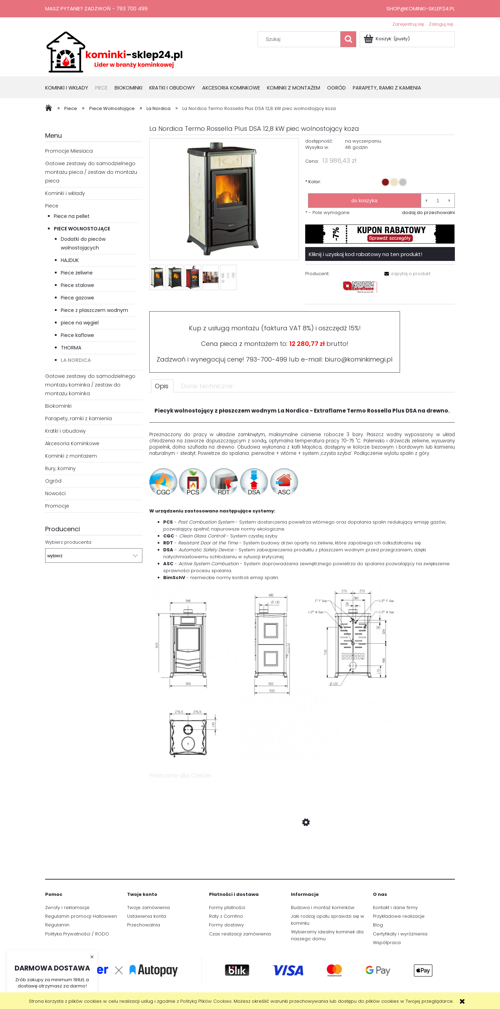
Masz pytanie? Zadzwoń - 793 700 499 (96, 8)
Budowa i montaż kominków (323, 907)
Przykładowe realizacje (399, 916)
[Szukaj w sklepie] (301, 39)
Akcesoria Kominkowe (72, 443)
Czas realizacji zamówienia (240, 934)
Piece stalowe (77, 285)
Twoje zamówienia (148, 907)
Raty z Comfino (226, 916)
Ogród (53, 480)
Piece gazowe (77, 297)
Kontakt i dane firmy (395, 907)
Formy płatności (227, 907)
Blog (378, 925)
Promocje (57, 505)
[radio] (385, 182)
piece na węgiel (80, 322)
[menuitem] (70, 88)
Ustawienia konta (146, 916)
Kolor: (313, 181)
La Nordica (76, 360)
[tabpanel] (302, 581)
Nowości (55, 493)
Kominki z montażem (71, 455)
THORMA (71, 347)
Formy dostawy (226, 925)
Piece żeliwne (77, 272)
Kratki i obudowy (65, 430)
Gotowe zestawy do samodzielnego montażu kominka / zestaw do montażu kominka (90, 385)
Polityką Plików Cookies (206, 1001)
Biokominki (58, 405)
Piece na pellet (72, 216)
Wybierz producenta (68, 542)
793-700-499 (266, 359)
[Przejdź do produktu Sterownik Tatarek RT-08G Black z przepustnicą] (302, 855)
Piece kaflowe (77, 335)
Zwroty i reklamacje (67, 907)
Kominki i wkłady (65, 193)
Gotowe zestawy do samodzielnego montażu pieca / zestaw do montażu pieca (91, 172)
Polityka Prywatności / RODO (77, 934)
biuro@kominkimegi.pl (359, 359)
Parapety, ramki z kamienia (78, 418)
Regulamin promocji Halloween (81, 916)
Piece (51, 205)
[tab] (162, 386)
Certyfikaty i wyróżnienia (400, 934)
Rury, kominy (60, 468)
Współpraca (387, 942)
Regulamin (57, 925)
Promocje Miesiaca (69, 150)
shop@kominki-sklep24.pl (420, 8)
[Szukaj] (348, 39)
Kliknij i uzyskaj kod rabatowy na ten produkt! (365, 254)
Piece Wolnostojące (82, 228)
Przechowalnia (143, 925)
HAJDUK (70, 260)
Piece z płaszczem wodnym (94, 310)
